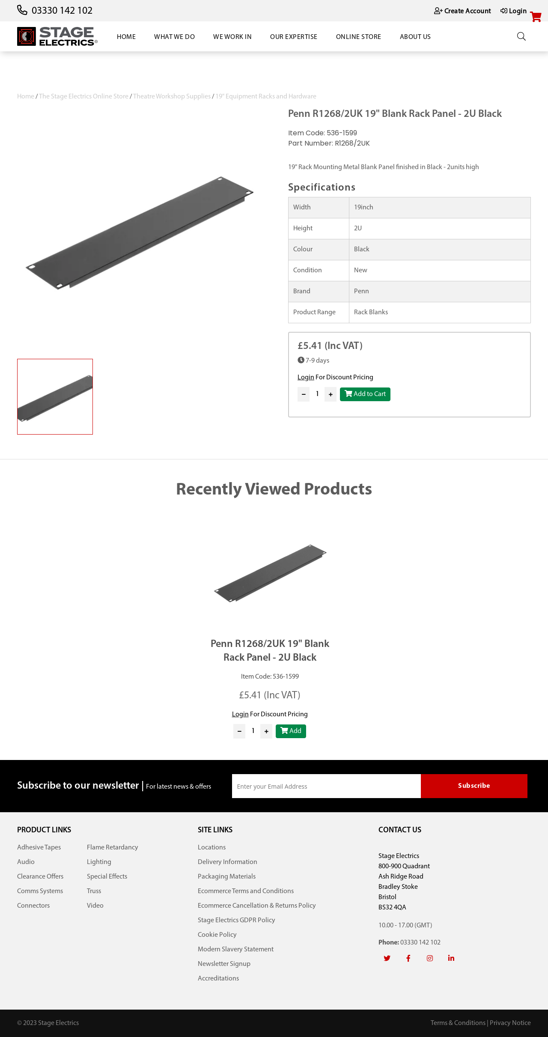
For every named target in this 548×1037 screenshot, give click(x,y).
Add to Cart (365, 394)
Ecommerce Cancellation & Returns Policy (257, 906)
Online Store (358, 37)
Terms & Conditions (458, 1023)
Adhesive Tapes (39, 847)
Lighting (99, 862)
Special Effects (107, 876)
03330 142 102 (62, 11)
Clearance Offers (40, 876)
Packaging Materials (227, 876)
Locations (212, 847)
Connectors (33, 906)
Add (290, 731)
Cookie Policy (217, 935)
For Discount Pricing (335, 377)
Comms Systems (40, 891)
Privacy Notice (510, 1023)
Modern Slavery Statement (236, 949)
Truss (94, 891)
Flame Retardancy (112, 847)
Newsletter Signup (224, 964)
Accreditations (218, 978)
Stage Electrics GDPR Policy (236, 920)
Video (95, 906)
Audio (26, 862)
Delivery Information (227, 862)
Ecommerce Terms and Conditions (246, 891)
